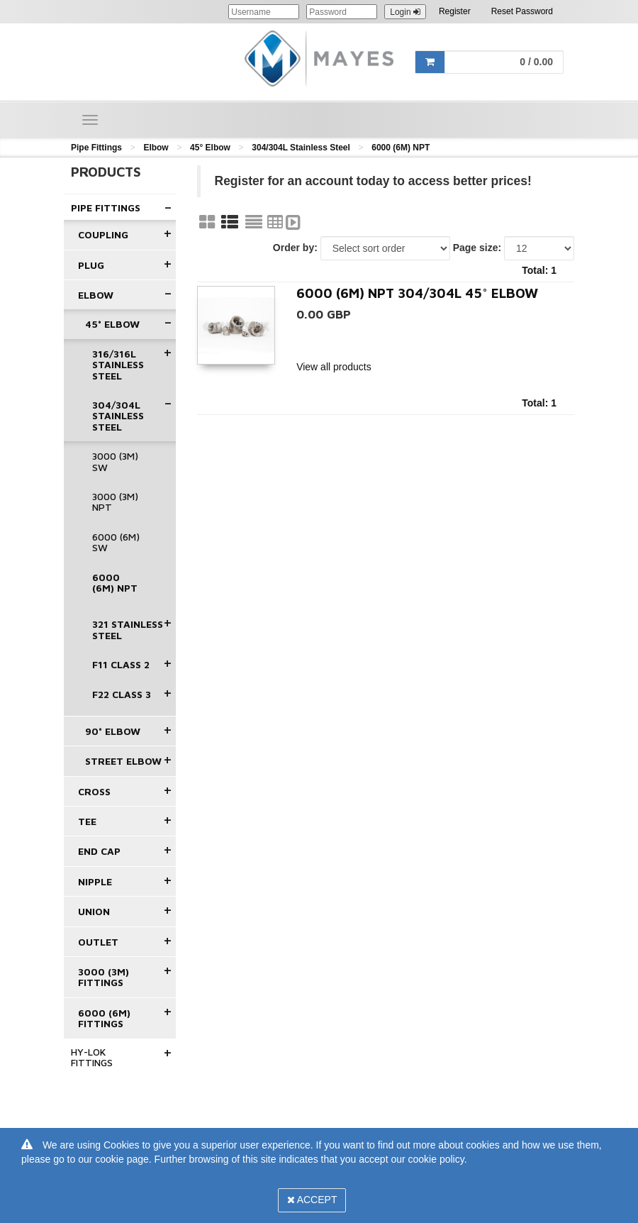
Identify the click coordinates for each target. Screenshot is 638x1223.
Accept (312, 1199)
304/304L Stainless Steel (301, 148)
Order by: (295, 247)
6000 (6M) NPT (400, 148)
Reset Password (522, 11)
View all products (333, 366)
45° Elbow (210, 148)
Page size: (477, 247)
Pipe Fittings (96, 148)
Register (455, 11)
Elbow (155, 148)
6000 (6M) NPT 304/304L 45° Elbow (417, 293)
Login (405, 12)
